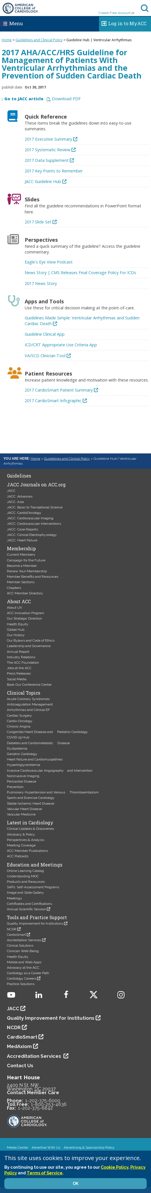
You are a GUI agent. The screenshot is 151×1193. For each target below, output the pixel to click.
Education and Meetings (34, 865)
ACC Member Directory (25, 593)
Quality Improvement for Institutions (35, 923)
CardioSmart (16, 935)
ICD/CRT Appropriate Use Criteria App (61, 344)
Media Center (17, 1147)
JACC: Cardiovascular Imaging (30, 518)
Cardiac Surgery (19, 716)
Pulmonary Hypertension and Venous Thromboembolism (53, 792)
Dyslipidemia (17, 748)
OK (75, 1183)
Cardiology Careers (21, 978)
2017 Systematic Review (47, 149)
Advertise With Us (46, 1147)
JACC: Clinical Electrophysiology (32, 535)
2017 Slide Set (38, 222)
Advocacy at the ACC (23, 968)
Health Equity (17, 624)
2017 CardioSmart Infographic (53, 400)
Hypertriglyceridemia (23, 765)
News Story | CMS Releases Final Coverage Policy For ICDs (80, 272)
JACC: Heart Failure (22, 540)
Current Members (21, 555)
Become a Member (22, 566)
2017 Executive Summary (48, 139)
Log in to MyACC (122, 22)
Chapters (14, 588)
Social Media (16, 679)
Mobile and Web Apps (24, 962)
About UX (14, 608)
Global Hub (15, 630)
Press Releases (19, 673)
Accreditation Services (24, 940)
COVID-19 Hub (18, 737)
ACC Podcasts (17, 856)
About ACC (19, 601)
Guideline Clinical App (45, 334)
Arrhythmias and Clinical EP (28, 710)
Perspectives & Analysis (25, 840)
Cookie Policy (114, 1167)
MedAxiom (19, 1046)
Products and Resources (26, 882)
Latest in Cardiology (30, 823)
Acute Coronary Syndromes (28, 699)
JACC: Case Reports (22, 529)
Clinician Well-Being (23, 951)
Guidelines (19, 476)
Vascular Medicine (21, 814)
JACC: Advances (19, 496)
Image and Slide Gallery (25, 893)
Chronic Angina (18, 726)
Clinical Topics (23, 693)
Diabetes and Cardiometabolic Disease (38, 743)
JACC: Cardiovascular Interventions (34, 524)
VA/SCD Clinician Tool (45, 355)
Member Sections (20, 582)
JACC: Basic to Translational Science (35, 507)
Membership (21, 548)
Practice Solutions (20, 984)
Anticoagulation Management (30, 704)
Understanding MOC (23, 876)
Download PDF (66, 99)
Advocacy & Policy (21, 834)
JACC (11, 491)
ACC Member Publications (27, 851)
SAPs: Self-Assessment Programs (33, 887)
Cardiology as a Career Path (28, 973)
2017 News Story (41, 283)
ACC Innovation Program (25, 613)
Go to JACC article (23, 99)
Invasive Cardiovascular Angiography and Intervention (49, 771)
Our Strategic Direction (24, 618)
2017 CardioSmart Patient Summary (59, 390)
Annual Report (18, 652)
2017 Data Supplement (47, 160)
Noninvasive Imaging (23, 776)
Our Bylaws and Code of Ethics (31, 640)
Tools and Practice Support (37, 917)
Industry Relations (21, 657)
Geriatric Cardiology (22, 754)
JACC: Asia (15, 502)
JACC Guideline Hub (43, 181)
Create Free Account (114, 13)
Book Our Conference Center (29, 685)
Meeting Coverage (21, 845)
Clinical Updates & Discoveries (30, 829)
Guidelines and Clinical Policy (39, 40)
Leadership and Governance (29, 646)
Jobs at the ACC (19, 668)
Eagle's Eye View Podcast (49, 262)
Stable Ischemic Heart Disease (30, 803)
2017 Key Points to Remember (54, 171)
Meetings (14, 898)
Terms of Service (45, 1172)
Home (7, 40)
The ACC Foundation (23, 663)
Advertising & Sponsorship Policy (89, 1147)
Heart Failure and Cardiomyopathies (35, 759)
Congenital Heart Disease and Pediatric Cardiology (47, 732)
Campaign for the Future (26, 560)
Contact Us (20, 1065)
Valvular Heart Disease (24, 809)
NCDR (11, 929)
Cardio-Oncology (19, 721)
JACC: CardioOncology (24, 513)
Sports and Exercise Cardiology (31, 798)
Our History (16, 635)
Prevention (15, 787)
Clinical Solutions (20, 946)
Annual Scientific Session (26, 909)
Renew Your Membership (27, 571)
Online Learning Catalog (25, 871)
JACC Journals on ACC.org (36, 485)
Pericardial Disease (21, 781)
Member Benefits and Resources (32, 577)
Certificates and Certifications (29, 904)
